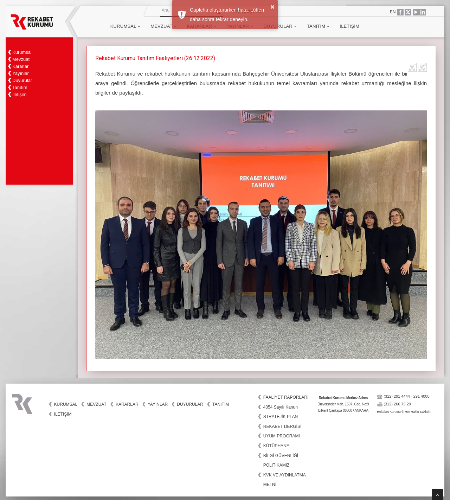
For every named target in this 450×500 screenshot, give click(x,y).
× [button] (272, 6)
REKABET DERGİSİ (282, 426)
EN (393, 11)
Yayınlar (158, 404)
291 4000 (421, 396)
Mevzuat (163, 26)
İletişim (349, 26)
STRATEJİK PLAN (280, 416)
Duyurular (280, 26)
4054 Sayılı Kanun (280, 407)
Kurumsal (125, 26)
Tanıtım (318, 26)
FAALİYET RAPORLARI (286, 397)
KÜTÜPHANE (276, 445)
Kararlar (127, 404)
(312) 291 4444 (397, 396)
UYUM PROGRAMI (281, 436)
